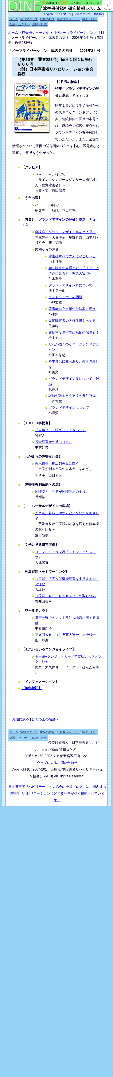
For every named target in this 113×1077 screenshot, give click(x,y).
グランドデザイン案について (70, 285)
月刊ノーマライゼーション (73, 32)
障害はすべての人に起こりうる (72, 256)
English (49, 14)
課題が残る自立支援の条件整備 (72, 395)
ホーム (13, 19)
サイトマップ (63, 14)
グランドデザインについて (68, 407)
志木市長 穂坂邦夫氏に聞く (57, 463)
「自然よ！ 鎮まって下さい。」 (60, 430)
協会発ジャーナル (68, 19)
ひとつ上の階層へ (45, 719)
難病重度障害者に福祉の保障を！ (73, 332)
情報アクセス (29, 19)
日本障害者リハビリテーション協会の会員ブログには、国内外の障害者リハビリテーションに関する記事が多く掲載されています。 (57, 793)
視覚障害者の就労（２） (53, 442)
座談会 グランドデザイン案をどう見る (65, 232)
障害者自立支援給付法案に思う (72, 309)
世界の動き (47, 19)
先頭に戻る (21, 719)
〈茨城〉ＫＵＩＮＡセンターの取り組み (65, 596)
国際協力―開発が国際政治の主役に (62, 491)
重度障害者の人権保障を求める (72, 320)
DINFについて (83, 14)
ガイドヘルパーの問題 (65, 297)
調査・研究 (89, 19)
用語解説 (98, 14)
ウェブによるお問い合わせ (57, 762)
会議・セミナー (19, 24)
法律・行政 (39, 24)
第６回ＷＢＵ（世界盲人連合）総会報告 (65, 635)
